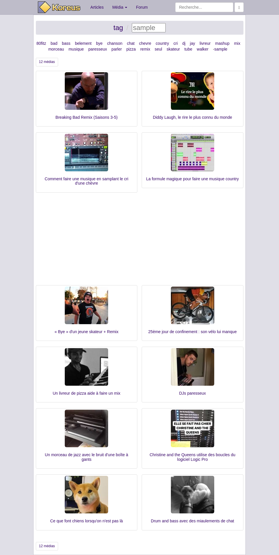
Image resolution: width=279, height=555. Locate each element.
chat (130, 43)
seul (158, 49)
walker (202, 49)
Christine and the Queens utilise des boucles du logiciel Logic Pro (192, 456)
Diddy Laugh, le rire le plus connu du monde (192, 117)
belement (83, 43)
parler (117, 49)
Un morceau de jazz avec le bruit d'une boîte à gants (86, 456)
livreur (204, 43)
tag (118, 27)
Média (119, 7)
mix (237, 43)
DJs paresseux (192, 393)
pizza (131, 49)
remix (145, 49)
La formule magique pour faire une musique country (192, 179)
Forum (141, 7)
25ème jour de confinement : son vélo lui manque (192, 331)
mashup (222, 43)
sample (220, 49)
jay (192, 43)
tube (188, 49)
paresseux (97, 49)
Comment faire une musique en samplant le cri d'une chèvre (86, 181)
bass (66, 43)
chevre (145, 43)
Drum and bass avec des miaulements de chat (192, 521)
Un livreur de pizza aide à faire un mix (86, 393)
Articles (97, 7)
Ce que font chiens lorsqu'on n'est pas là (86, 521)
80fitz (41, 43)
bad (54, 43)
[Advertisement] (139, 241)
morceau (56, 49)
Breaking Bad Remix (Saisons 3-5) (87, 117)
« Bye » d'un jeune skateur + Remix (87, 331)
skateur (173, 49)
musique (76, 49)
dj (183, 43)
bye (99, 43)
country (162, 43)
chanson (114, 43)
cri (175, 43)
